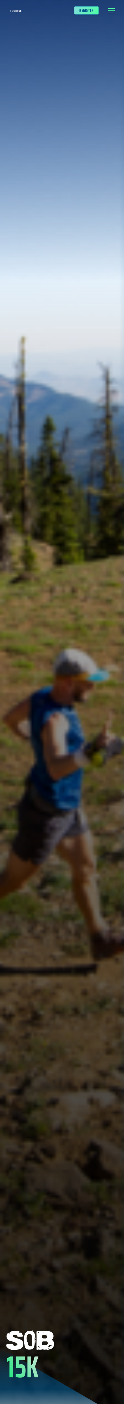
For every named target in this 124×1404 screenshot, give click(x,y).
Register (86, 9)
